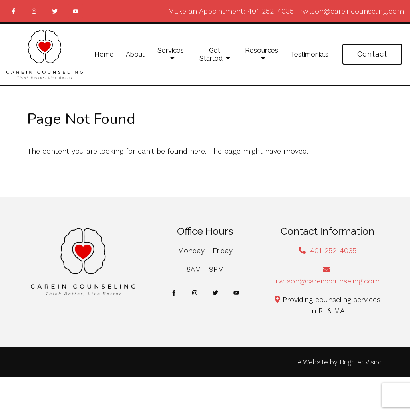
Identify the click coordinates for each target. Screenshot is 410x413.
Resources (261, 50)
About (135, 54)
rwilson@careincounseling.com (352, 11)
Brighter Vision (361, 362)
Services (170, 50)
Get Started (211, 54)
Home (104, 54)
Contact (372, 54)
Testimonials (309, 54)
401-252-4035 (270, 11)
